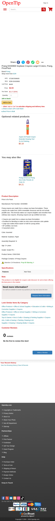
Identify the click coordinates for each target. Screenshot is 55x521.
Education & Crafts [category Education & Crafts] (38, 306)
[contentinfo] (11, 3)
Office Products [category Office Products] (7, 306)
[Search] (43, 9)
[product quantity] (13, 95)
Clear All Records (23, 365)
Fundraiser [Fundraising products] (7, 442)
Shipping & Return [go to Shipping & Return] (9, 468)
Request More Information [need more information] (41, 295)
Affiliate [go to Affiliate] (6, 436)
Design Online (8, 475)
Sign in (45, 3)
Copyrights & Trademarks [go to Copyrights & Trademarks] (12, 410)
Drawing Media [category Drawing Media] (22, 323)
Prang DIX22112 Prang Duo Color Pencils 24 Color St (27, 180)
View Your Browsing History (9, 365)
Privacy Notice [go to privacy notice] (8, 413)
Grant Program (8, 449)
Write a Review (42, 352)
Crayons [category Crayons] (19, 309)
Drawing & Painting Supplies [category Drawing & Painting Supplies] (33, 317)
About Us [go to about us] (6, 416)
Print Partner (7, 439)
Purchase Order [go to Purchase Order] (8, 462)
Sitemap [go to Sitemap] (6, 426)
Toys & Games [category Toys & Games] (7, 317)
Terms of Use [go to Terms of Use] (7, 465)
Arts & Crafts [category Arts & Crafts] (17, 317)
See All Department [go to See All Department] (10, 423)
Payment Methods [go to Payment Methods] (9, 472)
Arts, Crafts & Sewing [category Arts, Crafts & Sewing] (9, 320)
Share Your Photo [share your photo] (9, 420)
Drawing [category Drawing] (12, 323)
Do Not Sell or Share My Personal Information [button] (17, 501)
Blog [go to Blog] (5, 452)
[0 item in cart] (50, 10)
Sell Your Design (9, 446)
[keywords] (25, 9)
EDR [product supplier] (14, 74)
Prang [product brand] (8, 71)
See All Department (5, 9)
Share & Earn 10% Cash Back (12, 109)
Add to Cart (7, 102)
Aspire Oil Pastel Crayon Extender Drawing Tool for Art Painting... (27, 139)
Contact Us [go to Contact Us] (7, 478)
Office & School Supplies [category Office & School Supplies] (22, 306)
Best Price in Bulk (8, 111)
